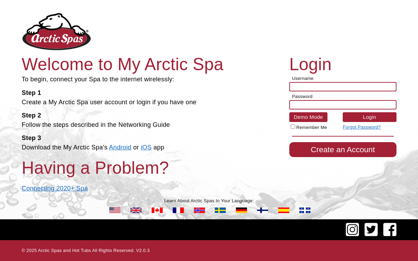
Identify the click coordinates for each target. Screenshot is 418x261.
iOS (146, 147)
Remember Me (311, 127)
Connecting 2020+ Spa (55, 188)
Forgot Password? (362, 127)
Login (369, 117)
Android (120, 147)
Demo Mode (308, 117)
